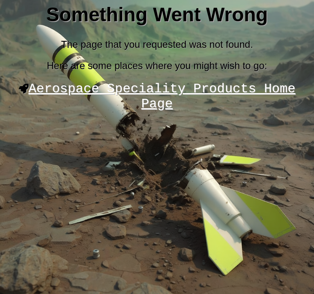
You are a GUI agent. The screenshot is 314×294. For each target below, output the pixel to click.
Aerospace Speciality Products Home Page (162, 98)
